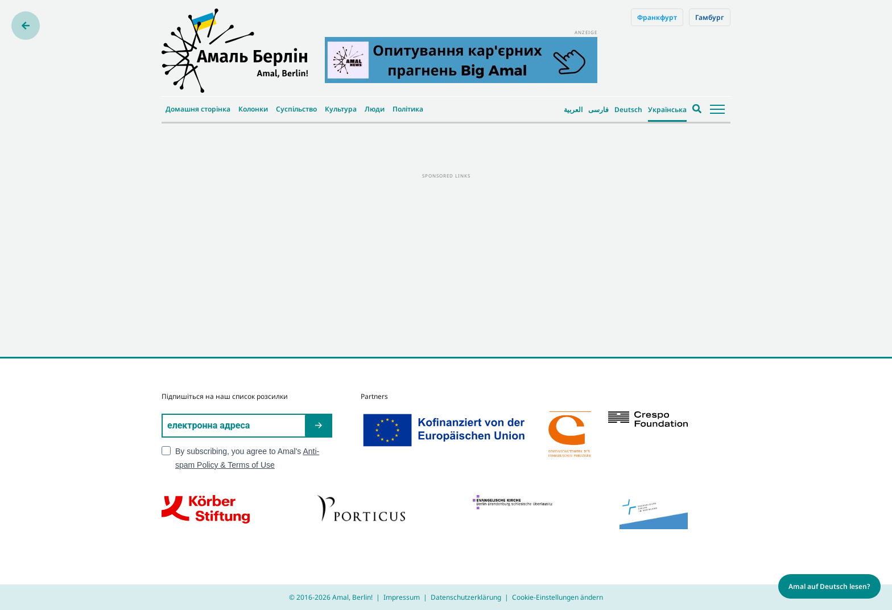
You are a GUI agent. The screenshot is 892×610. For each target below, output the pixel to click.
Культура (341, 109)
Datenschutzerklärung (466, 597)
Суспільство (296, 109)
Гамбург (709, 17)
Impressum (401, 597)
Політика (408, 109)
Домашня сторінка (198, 109)
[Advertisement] (446, 260)
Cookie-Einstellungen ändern (557, 597)
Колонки (253, 109)
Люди (375, 109)
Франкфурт (657, 17)
